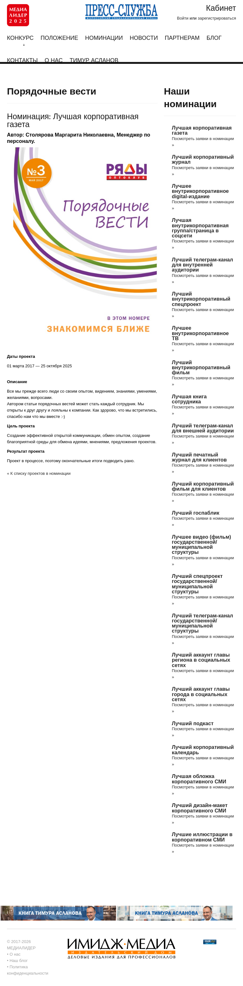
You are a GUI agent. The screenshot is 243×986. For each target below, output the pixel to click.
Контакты (22, 61)
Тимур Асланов (94, 61)
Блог (214, 38)
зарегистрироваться (217, 18)
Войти (182, 18)
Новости (144, 38)
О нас (54, 61)
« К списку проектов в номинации (39, 473)
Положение (59, 38)
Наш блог (18, 960)
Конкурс (20, 40)
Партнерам (182, 38)
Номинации (104, 38)
